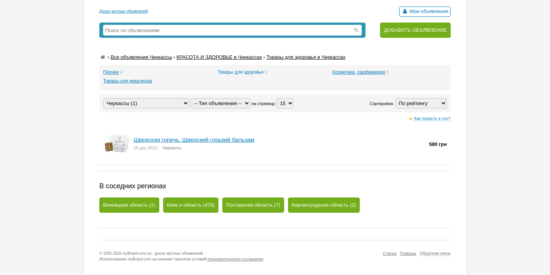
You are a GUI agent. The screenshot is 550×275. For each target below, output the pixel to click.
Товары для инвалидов (127, 81)
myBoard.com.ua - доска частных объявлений (163, 253)
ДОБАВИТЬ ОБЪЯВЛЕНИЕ (415, 30)
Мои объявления (424, 11)
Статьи (389, 253)
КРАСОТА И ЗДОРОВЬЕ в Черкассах (219, 57)
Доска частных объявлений (123, 11)
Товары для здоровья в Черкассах (306, 57)
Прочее (111, 72)
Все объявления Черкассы (141, 57)
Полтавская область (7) (253, 205)
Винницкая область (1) (129, 205)
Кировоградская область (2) (324, 205)
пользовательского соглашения (236, 259)
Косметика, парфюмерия (358, 72)
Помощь (408, 253)
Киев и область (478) (191, 205)
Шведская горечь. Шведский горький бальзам (194, 139)
